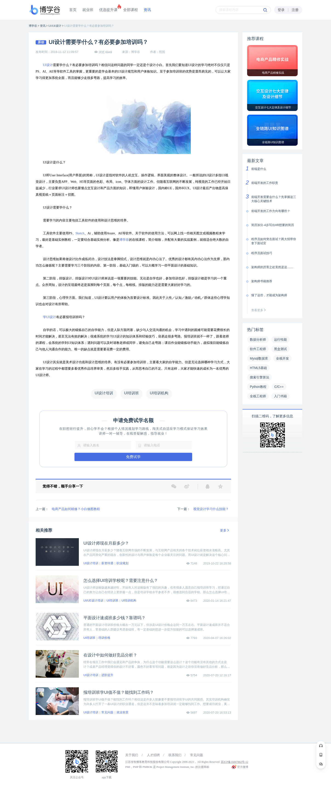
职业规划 (122, 563)
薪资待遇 (107, 563)
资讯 (147, 10)
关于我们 (131, 755)
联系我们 (174, 755)
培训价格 (104, 637)
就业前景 (122, 712)
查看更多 (259, 310)
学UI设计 (49, 317)
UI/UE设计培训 (93, 600)
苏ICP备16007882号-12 (234, 762)
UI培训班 (112, 600)
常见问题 (107, 712)
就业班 (87, 10)
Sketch (80, 233)
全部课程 (130, 10)
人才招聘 (153, 755)
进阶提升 (107, 675)
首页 (73, 10)
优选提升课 (108, 10)
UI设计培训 (90, 563)
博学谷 (124, 239)
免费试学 (133, 457)
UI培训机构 (128, 600)
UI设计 (48, 65)
